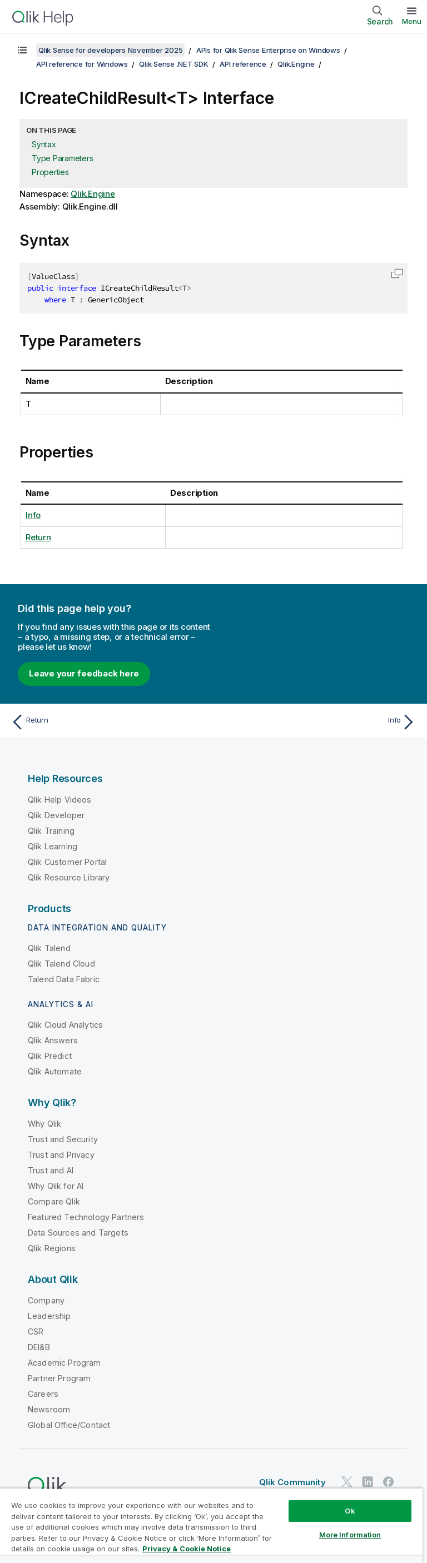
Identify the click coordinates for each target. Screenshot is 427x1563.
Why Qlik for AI (55, 1186)
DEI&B (39, 1347)
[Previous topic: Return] (109, 722)
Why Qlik (44, 1123)
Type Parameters (62, 158)
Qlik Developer (56, 815)
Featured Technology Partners (86, 1217)
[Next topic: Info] (318, 722)
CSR (35, 1331)
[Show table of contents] (22, 50)
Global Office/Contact (69, 1425)
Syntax (44, 144)
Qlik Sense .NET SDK (173, 63)
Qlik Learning (52, 846)
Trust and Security (63, 1139)
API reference (243, 63)
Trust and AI (50, 1170)
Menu (411, 21)
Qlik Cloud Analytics (65, 1024)
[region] (211, 1525)
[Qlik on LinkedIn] (367, 1481)
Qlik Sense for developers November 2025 (110, 50)
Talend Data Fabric (64, 979)
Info (33, 515)
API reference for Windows (82, 63)
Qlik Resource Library (69, 877)
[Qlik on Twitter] (347, 1481)
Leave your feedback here (84, 673)
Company (46, 1300)
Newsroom (49, 1409)
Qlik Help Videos (60, 799)
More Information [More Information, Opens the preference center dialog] (350, 1534)
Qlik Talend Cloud (61, 963)
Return (38, 537)
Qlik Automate (55, 1071)
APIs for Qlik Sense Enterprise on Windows (268, 50)
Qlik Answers (53, 1040)
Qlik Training (51, 830)
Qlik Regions (52, 1248)
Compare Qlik (54, 1201)
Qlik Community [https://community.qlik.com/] (292, 1482)
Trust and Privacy (61, 1154)
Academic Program (64, 1362)
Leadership (49, 1316)
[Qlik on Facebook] (388, 1481)
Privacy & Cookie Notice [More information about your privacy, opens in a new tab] (186, 1548)
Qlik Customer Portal (67, 862)
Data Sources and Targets (78, 1232)
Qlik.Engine (295, 63)
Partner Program (59, 1378)
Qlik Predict (50, 1056)
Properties (50, 172)
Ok (350, 1510)
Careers (43, 1393)
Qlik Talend (49, 948)
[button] (397, 273)
